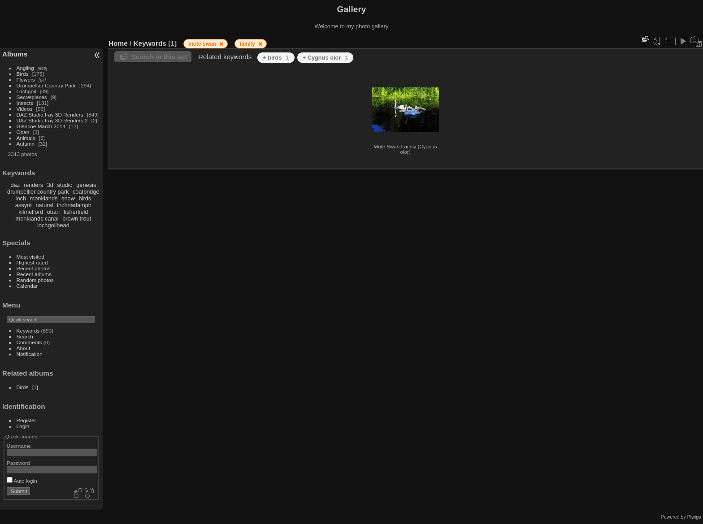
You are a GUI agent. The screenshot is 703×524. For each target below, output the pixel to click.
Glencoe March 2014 (41, 126)
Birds (23, 74)
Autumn (26, 144)
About (23, 348)
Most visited (30, 257)
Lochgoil (26, 91)
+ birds (276, 57)
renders (33, 185)
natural (44, 205)
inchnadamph (74, 205)
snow (68, 198)
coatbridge (86, 191)
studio (64, 185)
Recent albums (34, 274)
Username (19, 446)
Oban (23, 132)
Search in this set (159, 57)
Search (25, 336)
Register (26, 420)
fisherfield (76, 211)
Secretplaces (32, 97)
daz (15, 185)
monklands (44, 198)
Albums (14, 54)
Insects (25, 103)
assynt (23, 205)
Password (18, 463)
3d (50, 185)
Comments (29, 342)
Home (118, 43)
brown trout (76, 218)
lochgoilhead (53, 225)
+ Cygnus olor (325, 57)
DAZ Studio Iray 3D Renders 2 (52, 120)
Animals (26, 138)
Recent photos (34, 268)
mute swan (202, 44)
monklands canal (37, 218)
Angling (25, 68)
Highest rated (32, 262)
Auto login (22, 481)
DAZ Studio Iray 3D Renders (50, 114)
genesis (86, 185)
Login (23, 426)
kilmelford (30, 211)
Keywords (28, 330)
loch (21, 198)
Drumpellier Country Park (46, 85)
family (247, 44)
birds (84, 198)
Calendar (27, 286)
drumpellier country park (38, 191)
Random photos (35, 280)
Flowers (26, 79)
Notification (30, 354)
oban (53, 211)
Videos (25, 109)
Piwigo (694, 517)
